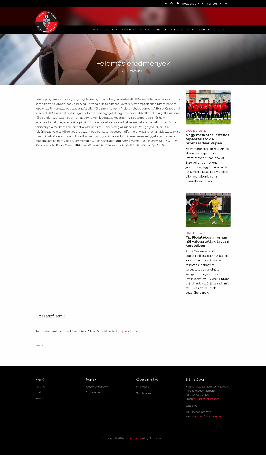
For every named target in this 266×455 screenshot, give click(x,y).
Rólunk (203, 29)
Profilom (212, 3)
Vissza (39, 345)
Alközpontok (182, 29)
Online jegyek (94, 392)
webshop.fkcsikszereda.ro (207, 416)
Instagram (143, 393)
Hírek (96, 29)
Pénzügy (218, 29)
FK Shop (40, 386)
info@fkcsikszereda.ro (206, 398)
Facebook (143, 387)
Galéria (111, 29)
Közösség (191, 3)
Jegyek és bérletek (153, 29)
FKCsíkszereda (132, 438)
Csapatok (128, 29)
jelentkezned (131, 331)
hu (227, 3)
